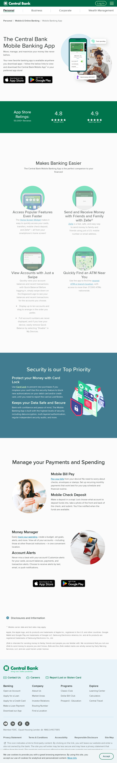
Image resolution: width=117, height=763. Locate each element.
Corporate (65, 10)
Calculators (94, 695)
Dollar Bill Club (68, 695)
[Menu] (112, 3)
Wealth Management (101, 10)
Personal (8, 10)
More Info (72, 758)
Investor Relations (40, 700)
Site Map (109, 737)
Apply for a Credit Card (14, 700)
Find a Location (39, 710)
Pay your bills (57, 478)
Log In (101, 3)
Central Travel (96, 700)
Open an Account (11, 690)
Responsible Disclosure (86, 737)
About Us (36, 690)
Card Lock (21, 386)
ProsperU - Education (71, 700)
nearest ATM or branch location (84, 287)
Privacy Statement (12, 737)
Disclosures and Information (28, 618)
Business (36, 10)
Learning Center (97, 690)
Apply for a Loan (11, 695)
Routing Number (40, 705)
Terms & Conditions (38, 737)
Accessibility (61, 737)
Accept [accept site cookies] (106, 756)
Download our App (12, 710)
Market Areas (38, 695)
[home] (47, 3)
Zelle (70, 229)
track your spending (27, 536)
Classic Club (67, 690)
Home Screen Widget (30, 225)
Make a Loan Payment (14, 705)
